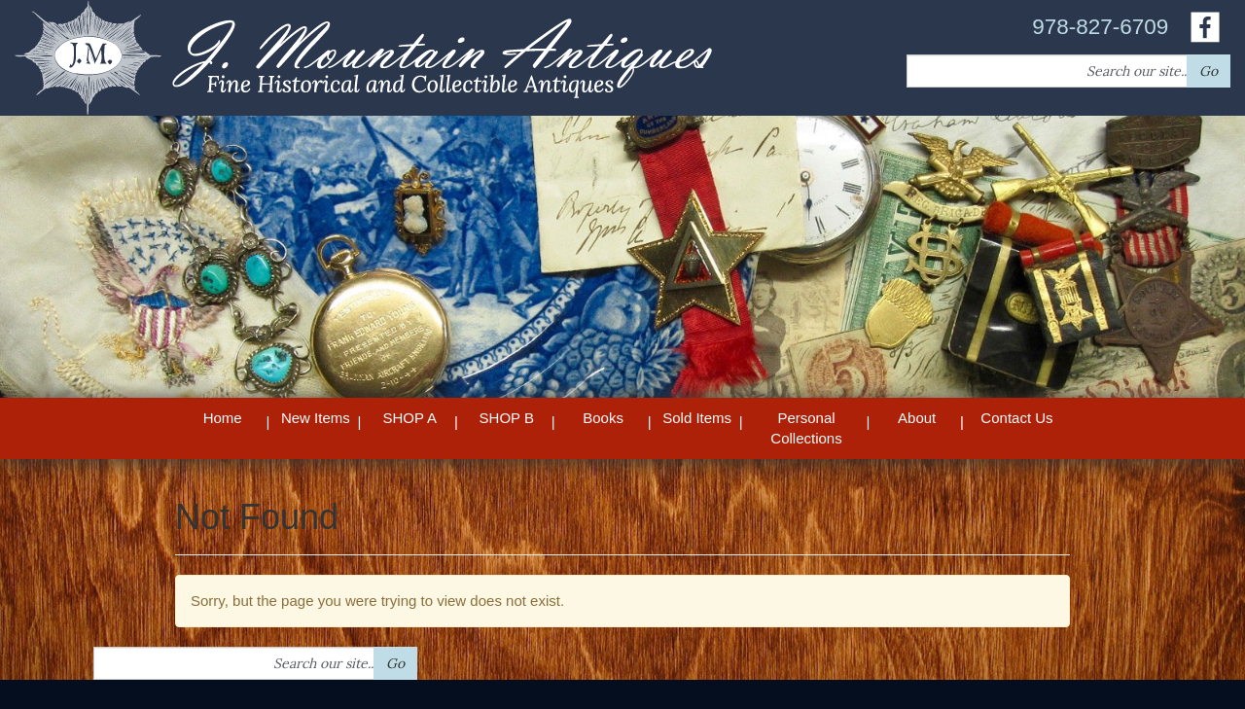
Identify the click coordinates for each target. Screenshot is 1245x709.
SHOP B (507, 417)
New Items (315, 417)
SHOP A (409, 417)
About (917, 417)
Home (222, 417)
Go (1208, 71)
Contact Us (1016, 417)
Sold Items (696, 417)
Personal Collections (805, 427)
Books (603, 417)
